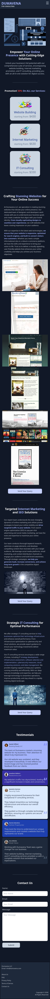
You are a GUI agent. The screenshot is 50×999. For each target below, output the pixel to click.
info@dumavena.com (13, 968)
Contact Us (5, 986)
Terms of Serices (7, 983)
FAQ (3, 977)
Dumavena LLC (7, 966)
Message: (6, 909)
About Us (5, 974)
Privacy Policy (6, 980)
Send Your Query (25, 491)
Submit (11, 945)
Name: (5, 888)
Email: (5, 899)
